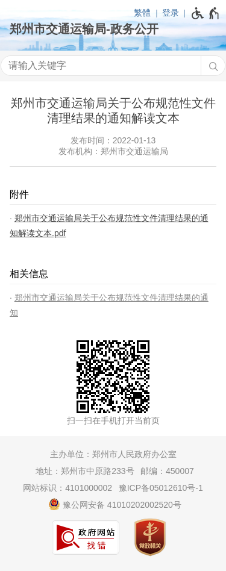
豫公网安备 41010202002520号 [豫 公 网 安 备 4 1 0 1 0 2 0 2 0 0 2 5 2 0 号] (114, 504)
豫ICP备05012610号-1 (161, 488)
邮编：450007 (167, 471)
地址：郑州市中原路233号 (85, 471)
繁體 (142, 12)
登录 (170, 12)
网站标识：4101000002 (67, 488)
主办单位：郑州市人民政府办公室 (113, 454)
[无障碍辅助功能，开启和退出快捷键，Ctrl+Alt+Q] (205, 13)
